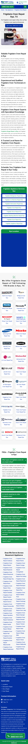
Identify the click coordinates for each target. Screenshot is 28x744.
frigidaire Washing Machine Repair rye (14, 215)
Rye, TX (5, 701)
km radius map (14, 249)
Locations (4, 684)
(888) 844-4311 (17, 736)
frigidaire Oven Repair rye (14, 207)
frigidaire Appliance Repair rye (14, 223)
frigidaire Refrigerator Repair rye (14, 196)
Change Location (22, 2)
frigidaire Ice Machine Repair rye (14, 199)
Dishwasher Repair (6, 686)
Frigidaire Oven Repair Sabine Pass (20, 594)
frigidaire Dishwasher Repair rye (14, 203)
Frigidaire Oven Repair (21, 10)
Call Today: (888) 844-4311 (14, 25)
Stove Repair (5, 688)
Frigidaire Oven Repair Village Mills (20, 632)
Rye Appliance (9, 10)
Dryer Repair (5, 690)
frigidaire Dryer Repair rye (14, 219)
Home (2, 10)
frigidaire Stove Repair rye (14, 211)
